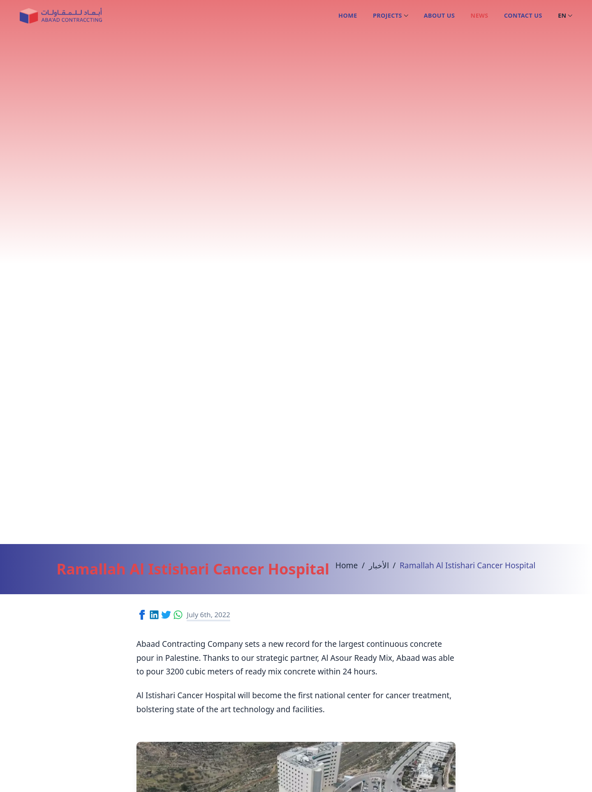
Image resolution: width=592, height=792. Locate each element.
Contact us (523, 15)
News (479, 15)
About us (439, 15)
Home (347, 15)
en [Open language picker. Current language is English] (565, 15)
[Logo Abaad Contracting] (61, 16)
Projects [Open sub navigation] (390, 15)
